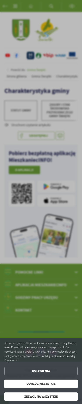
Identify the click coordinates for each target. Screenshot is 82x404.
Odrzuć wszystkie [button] (41, 384)
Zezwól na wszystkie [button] (41, 396)
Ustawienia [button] (41, 371)
